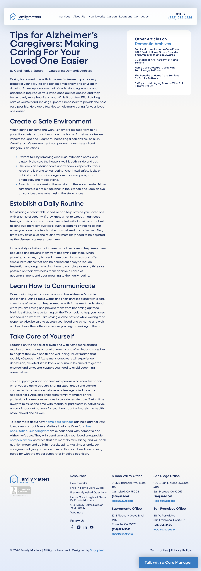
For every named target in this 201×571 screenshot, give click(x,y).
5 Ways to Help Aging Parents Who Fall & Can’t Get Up (159, 84)
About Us (80, 16)
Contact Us (141, 16)
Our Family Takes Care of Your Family (86, 506)
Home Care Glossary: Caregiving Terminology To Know (155, 69)
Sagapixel (97, 550)
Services (65, 16)
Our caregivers (39, 431)
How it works (97, 16)
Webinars (76, 512)
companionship (21, 440)
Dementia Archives (79, 70)
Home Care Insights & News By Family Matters (88, 498)
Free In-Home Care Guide (87, 487)
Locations (125, 16)
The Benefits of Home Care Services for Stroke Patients (157, 77)
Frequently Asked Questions (88, 492)
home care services (59, 422)
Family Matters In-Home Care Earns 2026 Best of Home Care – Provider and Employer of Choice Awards (157, 51)
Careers (112, 16)
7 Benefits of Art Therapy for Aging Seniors (156, 61)
